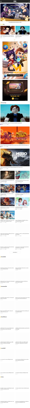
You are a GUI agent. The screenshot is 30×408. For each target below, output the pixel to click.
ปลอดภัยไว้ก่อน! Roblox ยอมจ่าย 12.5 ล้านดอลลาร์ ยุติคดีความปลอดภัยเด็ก (22, 36)
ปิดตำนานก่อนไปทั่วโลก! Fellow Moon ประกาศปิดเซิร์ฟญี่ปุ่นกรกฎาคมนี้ (6, 194)
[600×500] (15, 90)
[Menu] (1, 1)
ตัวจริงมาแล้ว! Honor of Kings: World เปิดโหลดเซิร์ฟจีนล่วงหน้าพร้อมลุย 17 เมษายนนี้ (7, 207)
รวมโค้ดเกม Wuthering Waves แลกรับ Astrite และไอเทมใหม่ (22, 329)
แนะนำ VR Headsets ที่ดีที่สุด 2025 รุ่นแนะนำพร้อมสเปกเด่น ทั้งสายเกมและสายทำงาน (22, 360)
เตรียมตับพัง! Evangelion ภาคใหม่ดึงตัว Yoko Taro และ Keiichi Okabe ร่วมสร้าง (7, 402)
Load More (15, 252)
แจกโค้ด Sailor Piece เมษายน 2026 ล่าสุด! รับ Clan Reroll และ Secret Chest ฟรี (7, 329)
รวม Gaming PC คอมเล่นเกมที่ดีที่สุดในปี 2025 (6, 359)
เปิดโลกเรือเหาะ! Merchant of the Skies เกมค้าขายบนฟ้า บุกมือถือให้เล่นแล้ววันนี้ (22, 181)
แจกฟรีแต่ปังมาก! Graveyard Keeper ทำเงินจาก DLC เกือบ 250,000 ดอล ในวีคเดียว (22, 194)
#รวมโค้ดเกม (4, 317)
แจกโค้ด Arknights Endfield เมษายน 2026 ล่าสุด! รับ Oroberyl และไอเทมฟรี (6, 343)
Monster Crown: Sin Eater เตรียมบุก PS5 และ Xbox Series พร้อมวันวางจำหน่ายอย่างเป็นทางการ (14, 145)
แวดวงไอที (3, 348)
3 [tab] (15, 39)
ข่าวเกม (8, 124)
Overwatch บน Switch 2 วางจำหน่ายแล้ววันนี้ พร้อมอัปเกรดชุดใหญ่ (22, 234)
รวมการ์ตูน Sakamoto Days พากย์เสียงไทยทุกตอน (22, 388)
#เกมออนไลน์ (4, 286)
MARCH (2, 124)
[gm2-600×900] (15, 60)
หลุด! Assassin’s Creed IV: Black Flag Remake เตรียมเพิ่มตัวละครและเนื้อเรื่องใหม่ (22, 247)
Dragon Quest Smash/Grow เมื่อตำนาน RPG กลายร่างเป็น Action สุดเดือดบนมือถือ (7, 234)
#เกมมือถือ (3, 257)
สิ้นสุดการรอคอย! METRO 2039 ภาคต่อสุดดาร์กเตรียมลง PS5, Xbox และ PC (11, 167)
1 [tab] (14, 39)
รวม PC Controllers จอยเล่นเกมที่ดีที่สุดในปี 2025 (7, 372)
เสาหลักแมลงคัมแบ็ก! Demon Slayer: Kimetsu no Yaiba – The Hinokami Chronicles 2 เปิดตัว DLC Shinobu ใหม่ (7, 36)
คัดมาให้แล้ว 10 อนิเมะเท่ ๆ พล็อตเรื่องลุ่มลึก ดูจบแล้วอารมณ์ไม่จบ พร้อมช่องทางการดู (7, 388)
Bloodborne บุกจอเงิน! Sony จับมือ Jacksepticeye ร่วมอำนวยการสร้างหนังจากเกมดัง (7, 247)
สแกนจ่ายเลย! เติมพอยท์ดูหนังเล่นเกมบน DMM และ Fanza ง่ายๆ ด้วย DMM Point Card (22, 402)
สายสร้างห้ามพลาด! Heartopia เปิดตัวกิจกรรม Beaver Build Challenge (21, 207)
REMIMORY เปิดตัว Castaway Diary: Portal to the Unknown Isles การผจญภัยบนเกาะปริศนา (7, 221)
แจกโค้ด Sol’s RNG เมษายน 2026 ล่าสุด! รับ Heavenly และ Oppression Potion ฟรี (21, 343)
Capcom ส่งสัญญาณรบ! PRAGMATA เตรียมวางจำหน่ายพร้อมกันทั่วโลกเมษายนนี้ (21, 221)
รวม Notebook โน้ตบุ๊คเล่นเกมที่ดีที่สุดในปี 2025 (21, 372)
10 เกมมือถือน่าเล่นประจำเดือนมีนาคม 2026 (15, 22)
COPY (2, 146)
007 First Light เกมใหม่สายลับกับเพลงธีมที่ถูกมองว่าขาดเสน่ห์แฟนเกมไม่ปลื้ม (7, 181)
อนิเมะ (2, 377)
